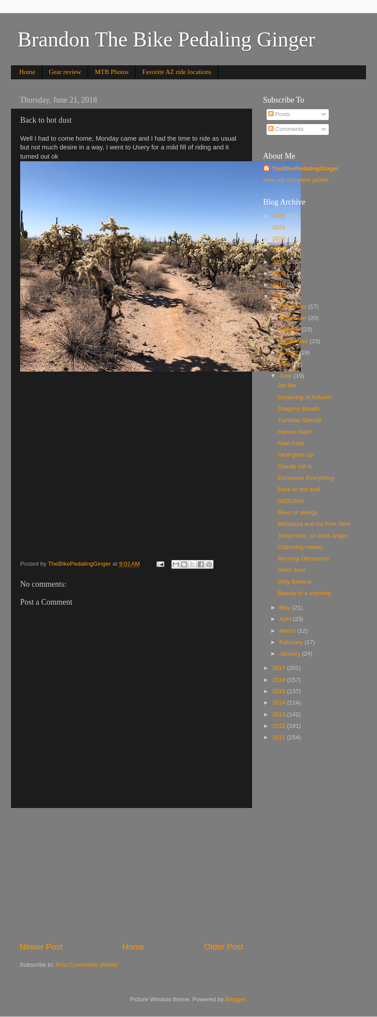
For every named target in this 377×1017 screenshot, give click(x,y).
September (294, 341)
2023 (279, 238)
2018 (279, 296)
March (288, 630)
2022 (279, 250)
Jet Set (287, 385)
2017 (279, 668)
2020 (279, 273)
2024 (279, 227)
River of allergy (297, 512)
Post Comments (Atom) (86, 964)
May (285, 607)
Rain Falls (291, 443)
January (290, 653)
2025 (279, 216)
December (293, 306)
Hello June (292, 570)
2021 (279, 262)
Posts (279, 114)
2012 (279, 726)
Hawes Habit (295, 432)
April (286, 619)
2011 (279, 737)
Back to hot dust (299, 489)
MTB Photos (111, 71)
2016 (279, 680)
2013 (279, 714)
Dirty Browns (295, 581)
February (292, 642)
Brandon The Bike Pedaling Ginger (166, 39)
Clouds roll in (295, 466)
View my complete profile (296, 180)
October (290, 329)
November (293, 318)
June (286, 375)
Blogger (235, 999)
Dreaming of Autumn (305, 397)
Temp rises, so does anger (312, 535)
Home (27, 71)
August (289, 352)
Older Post (223, 946)
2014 (279, 702)
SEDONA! (291, 501)
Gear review (65, 71)
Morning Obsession (303, 558)
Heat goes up (295, 454)
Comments (286, 129)
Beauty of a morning (304, 593)
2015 (279, 691)
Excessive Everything (306, 478)
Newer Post (41, 946)
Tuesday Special (299, 420)
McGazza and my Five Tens (314, 524)
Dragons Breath (299, 408)
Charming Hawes (301, 547)
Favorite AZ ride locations (176, 71)
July (285, 364)
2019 (279, 284)
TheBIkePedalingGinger (305, 168)
